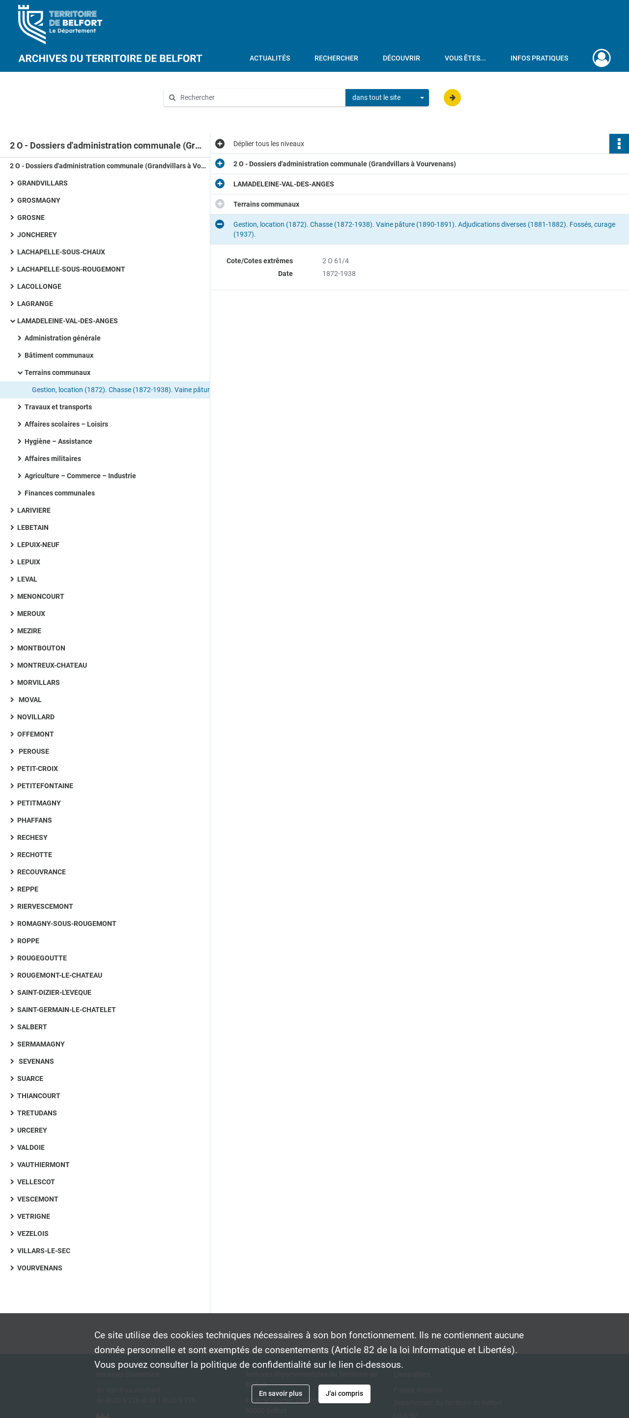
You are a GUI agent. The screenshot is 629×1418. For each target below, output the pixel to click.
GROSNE (31, 217)
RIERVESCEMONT (45, 906)
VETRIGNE (33, 1216)
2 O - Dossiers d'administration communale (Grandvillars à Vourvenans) (108, 166)
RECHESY (32, 837)
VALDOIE (31, 1147)
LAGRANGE (35, 304)
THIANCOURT (38, 1096)
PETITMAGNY (39, 803)
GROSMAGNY (38, 200)
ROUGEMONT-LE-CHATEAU (59, 975)
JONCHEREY (37, 235)
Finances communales (60, 493)
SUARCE (30, 1078)
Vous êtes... (465, 58)
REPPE (27, 889)
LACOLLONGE (39, 286)
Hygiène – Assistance (58, 441)
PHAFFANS (34, 820)
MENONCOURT (40, 596)
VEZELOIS (33, 1233)
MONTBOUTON (41, 648)
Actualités (270, 58)
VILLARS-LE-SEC (43, 1251)
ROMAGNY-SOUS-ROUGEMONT (66, 923)
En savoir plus (280, 1393)
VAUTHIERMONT (43, 1165)
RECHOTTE (34, 855)
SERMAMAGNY (41, 1044)
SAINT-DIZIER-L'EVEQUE (54, 992)
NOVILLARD (36, 717)
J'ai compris (344, 1393)
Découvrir (401, 58)
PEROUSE (33, 751)
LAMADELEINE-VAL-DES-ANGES (67, 321)
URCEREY (32, 1130)
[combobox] (387, 98)
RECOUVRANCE (41, 872)
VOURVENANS (39, 1268)
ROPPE (28, 941)
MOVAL (29, 700)
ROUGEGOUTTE (42, 958)
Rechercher (336, 58)
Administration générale (63, 338)
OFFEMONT (35, 734)
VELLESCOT (36, 1182)
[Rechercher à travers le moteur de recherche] (259, 97)
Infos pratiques (539, 58)
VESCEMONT (37, 1199)
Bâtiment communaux (59, 355)
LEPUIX (28, 562)
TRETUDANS (37, 1113)
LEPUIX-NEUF (38, 545)
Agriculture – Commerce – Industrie (80, 476)
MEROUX (31, 613)
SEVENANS (35, 1061)
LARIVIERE (34, 510)
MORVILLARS (38, 682)
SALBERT (32, 1027)
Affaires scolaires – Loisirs (66, 424)
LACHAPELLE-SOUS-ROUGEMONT (71, 269)
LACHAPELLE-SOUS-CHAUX (61, 252)
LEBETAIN (33, 527)
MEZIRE (29, 631)
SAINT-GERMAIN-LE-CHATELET (66, 1010)
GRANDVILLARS (42, 183)
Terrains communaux (57, 372)
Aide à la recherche (199, 114)
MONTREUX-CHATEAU (52, 665)
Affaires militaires (53, 458)
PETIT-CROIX (37, 768)
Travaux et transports (58, 407)
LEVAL (27, 579)
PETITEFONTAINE (45, 786)
